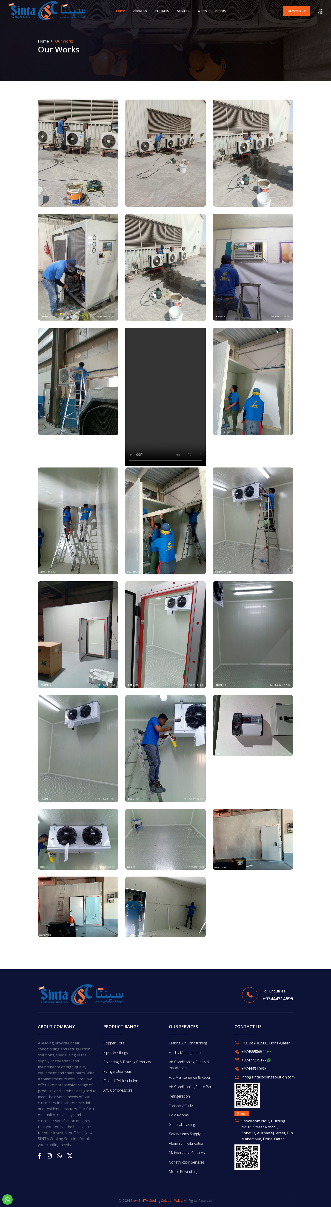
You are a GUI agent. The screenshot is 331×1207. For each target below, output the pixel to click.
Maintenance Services (187, 1152)
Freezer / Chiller (182, 1105)
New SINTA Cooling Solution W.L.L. (157, 1200)
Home (120, 11)
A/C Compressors (117, 1090)
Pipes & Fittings (115, 1052)
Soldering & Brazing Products (127, 1061)
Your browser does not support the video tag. (165, 397)
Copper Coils (113, 1043)
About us (140, 11)
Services (183, 11)
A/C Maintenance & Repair (190, 1077)
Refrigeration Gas (117, 1071)
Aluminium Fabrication (187, 1143)
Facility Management (186, 1052)
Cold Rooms (179, 1115)
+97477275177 (256, 1060)
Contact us (296, 11)
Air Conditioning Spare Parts (192, 1086)
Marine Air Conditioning (188, 1043)
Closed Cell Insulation (120, 1080)
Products (162, 11)
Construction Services (187, 1162)
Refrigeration (179, 1096)
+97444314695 (278, 999)
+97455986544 (256, 1051)
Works (202, 11)
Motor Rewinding (183, 1171)
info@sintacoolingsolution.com (268, 1077)
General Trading (182, 1124)
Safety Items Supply (185, 1133)
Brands (220, 11)
